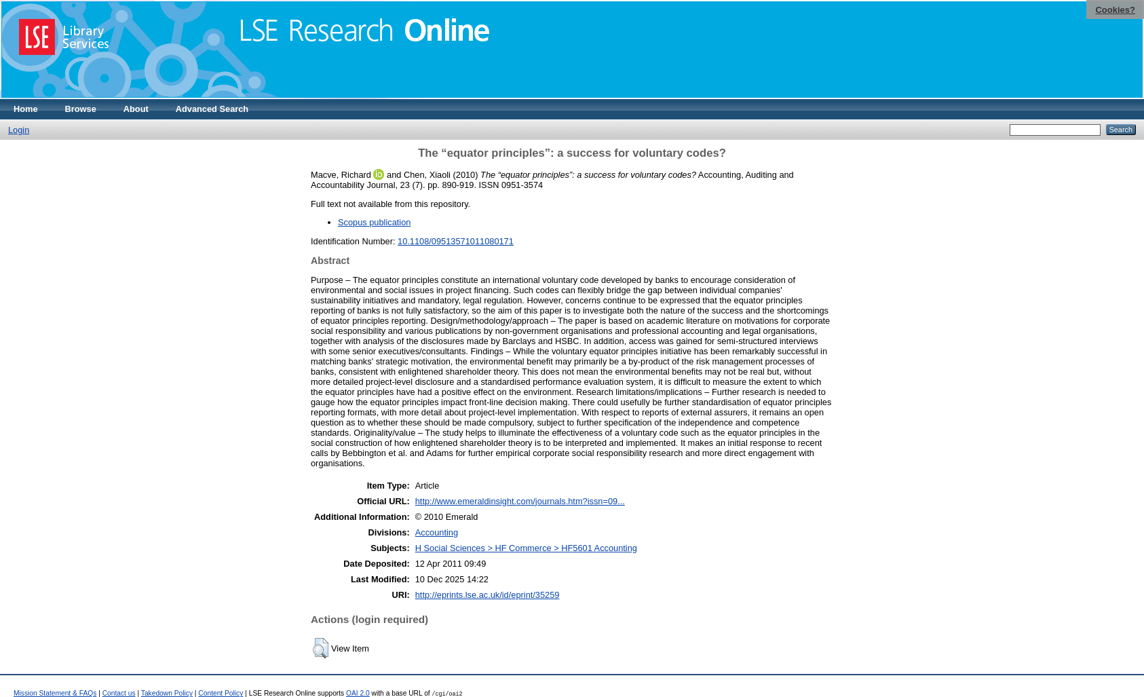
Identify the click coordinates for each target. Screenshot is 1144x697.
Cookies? (1115, 10)
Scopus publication (374, 222)
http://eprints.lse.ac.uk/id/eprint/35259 (487, 595)
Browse (80, 109)
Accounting (436, 532)
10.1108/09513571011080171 (456, 241)
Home (26, 109)
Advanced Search (212, 109)
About (136, 109)
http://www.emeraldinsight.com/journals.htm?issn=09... (520, 501)
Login (18, 130)
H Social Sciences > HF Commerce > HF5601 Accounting (526, 548)
